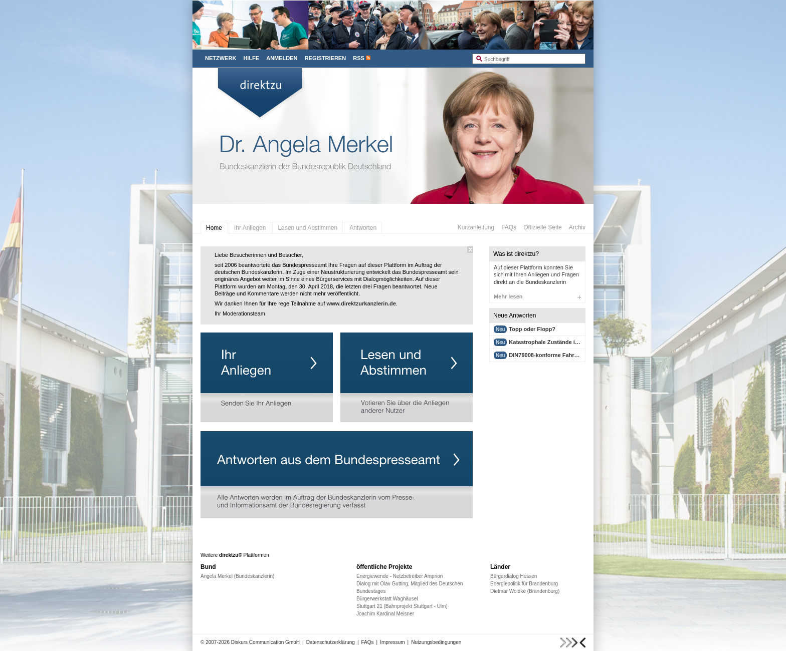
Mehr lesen (537, 296)
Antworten (362, 227)
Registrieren (325, 58)
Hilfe (251, 58)
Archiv (577, 227)
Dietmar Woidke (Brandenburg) (524, 591)
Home (214, 227)
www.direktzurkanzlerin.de (361, 303)
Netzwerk (220, 58)
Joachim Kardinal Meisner (385, 613)
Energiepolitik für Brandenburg (524, 583)
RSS (358, 58)
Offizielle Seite (542, 227)
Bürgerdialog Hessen (513, 576)
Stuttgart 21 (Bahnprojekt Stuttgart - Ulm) (402, 606)
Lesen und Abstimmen (307, 227)
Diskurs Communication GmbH (265, 642)
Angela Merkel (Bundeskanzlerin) (237, 576)
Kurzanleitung (476, 227)
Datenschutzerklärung (330, 642)
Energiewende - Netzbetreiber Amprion (399, 576)
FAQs (508, 227)
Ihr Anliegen (250, 227)
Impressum (392, 642)
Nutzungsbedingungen (436, 642)
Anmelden (281, 58)
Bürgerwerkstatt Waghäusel (387, 598)
